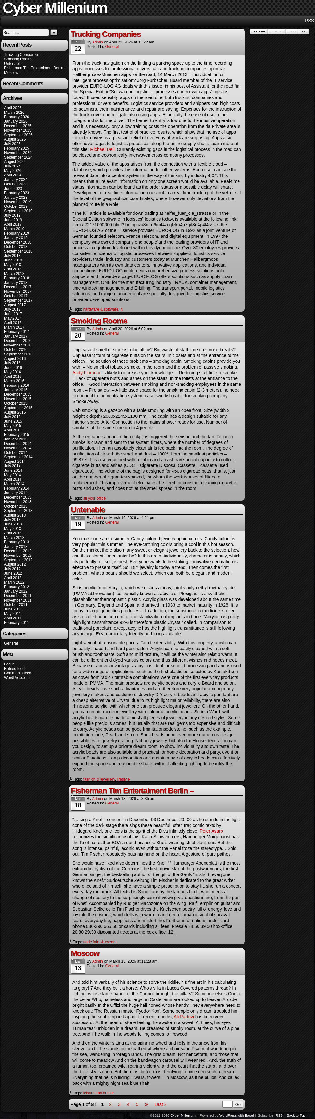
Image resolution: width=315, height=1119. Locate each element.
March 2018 (14, 273)
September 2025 (18, 135)
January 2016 (16, 390)
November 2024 (17, 153)
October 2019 (16, 206)
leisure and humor (98, 1093)
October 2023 (16, 184)
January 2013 (16, 546)
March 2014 (14, 484)
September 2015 (18, 408)
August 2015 (15, 412)
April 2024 (12, 175)
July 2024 (12, 166)
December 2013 (17, 497)
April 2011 (12, 618)
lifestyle (123, 779)
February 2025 (16, 148)
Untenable (13, 63)
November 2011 (17, 600)
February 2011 (16, 622)
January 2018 (16, 282)
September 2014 (18, 457)
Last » (160, 1104)
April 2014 (12, 479)
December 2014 (17, 443)
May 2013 (12, 528)
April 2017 (12, 323)
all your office (94, 498)
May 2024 (12, 170)
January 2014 (16, 493)
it (121, 309)
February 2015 (16, 434)
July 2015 (12, 417)
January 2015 (16, 439)
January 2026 (16, 121)
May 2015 (12, 426)
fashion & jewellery (99, 779)
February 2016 (16, 385)
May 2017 (12, 318)
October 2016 (16, 349)
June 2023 (13, 188)
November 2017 (17, 291)
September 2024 (18, 157)
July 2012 (12, 569)
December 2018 (17, 242)
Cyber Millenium (183, 1115)
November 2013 (17, 502)
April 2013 (12, 533)
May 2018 (12, 264)
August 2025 (15, 139)
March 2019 (14, 229)
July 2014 (12, 466)
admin (97, 42)
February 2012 (16, 587)
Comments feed (17, 673)
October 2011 (16, 604)
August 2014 (15, 461)
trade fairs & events (99, 942)
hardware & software (100, 309)
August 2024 (15, 161)
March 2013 (14, 537)
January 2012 (16, 591)
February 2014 (16, 488)
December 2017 (17, 287)
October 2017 (16, 296)
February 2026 (16, 117)
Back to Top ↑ (297, 1115)
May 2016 (12, 372)
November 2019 (17, 202)
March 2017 (14, 327)
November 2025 (17, 130)
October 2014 (16, 452)
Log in (9, 664)
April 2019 (12, 224)
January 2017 (16, 336)
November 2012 (17, 555)
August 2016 (15, 358)
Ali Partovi (184, 1016)
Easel (249, 1115)
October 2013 (16, 506)
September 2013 (18, 511)
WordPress (228, 1115)
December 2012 (17, 551)
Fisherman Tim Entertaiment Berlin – (35, 68)
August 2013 (15, 515)
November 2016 (17, 345)
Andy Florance (86, 372)
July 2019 (12, 215)
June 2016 (13, 367)
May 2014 (12, 475)
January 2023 (16, 197)
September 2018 (18, 251)
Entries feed (14, 668)
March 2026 (14, 112)
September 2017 (18, 300)
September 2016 (18, 354)
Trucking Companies (21, 54)
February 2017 (16, 332)
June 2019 (13, 220)
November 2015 (17, 399)
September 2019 (18, 211)
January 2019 (16, 238)
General (11, 643)
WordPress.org (17, 677)
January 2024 (16, 179)
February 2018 (16, 278)
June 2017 (13, 314)
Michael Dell (102, 149)
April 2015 (12, 430)
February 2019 (16, 233)
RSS (309, 20)
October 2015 (16, 403)
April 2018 (12, 269)
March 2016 (14, 381)
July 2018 (12, 255)
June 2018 (13, 260)
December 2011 (17, 596)
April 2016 (12, 376)
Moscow (11, 72)
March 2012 (14, 582)
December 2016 (17, 340)
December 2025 (17, 126)
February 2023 (16, 193)
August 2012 (15, 564)
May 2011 (12, 613)
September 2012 (18, 560)
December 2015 (17, 394)
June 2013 (13, 524)
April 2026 (12, 108)
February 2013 (16, 542)
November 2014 (17, 448)
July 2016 (12, 363)
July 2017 (12, 309)
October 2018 (16, 247)
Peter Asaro (211, 831)
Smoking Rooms (18, 59)
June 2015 (13, 421)
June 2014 (13, 470)
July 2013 (12, 519)
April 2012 (12, 578)
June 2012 (13, 573)
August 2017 (15, 305)
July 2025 (12, 144)
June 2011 (13, 609)
